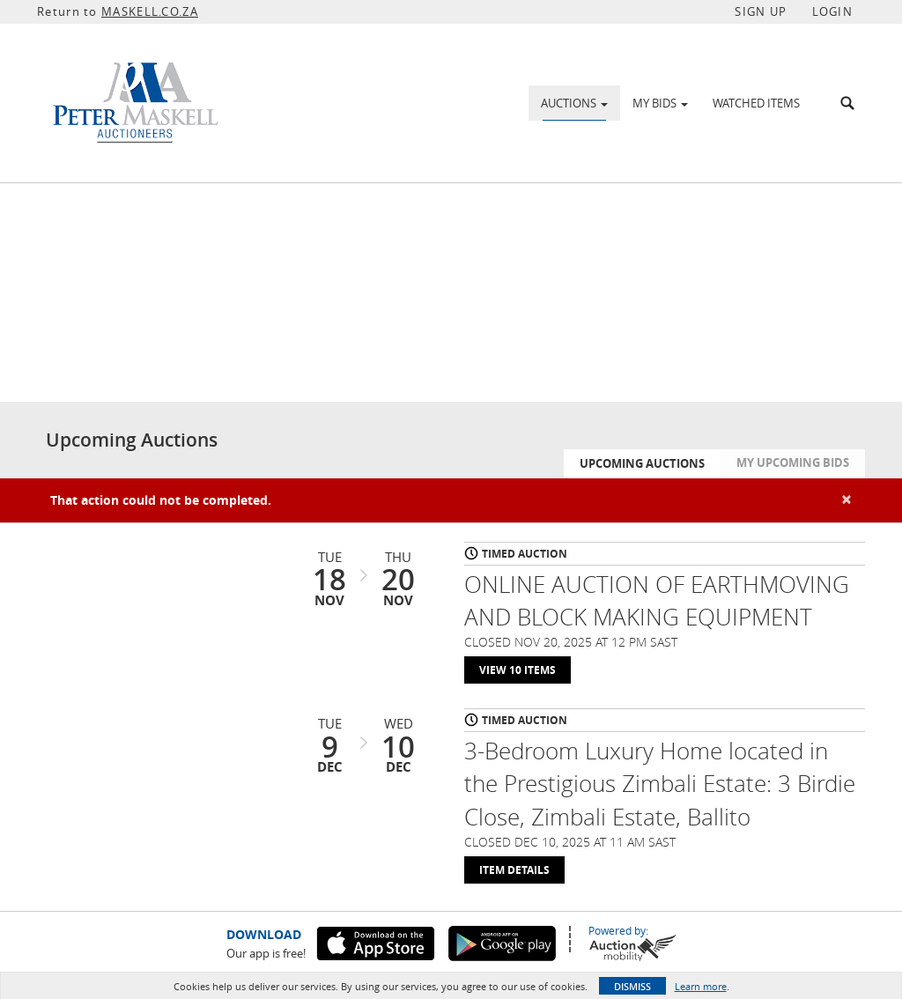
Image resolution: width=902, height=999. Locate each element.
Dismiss (632, 986)
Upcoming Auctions (642, 463)
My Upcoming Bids (792, 462)
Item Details (514, 869)
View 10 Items (517, 669)
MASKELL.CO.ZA (149, 11)
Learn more (701, 986)
